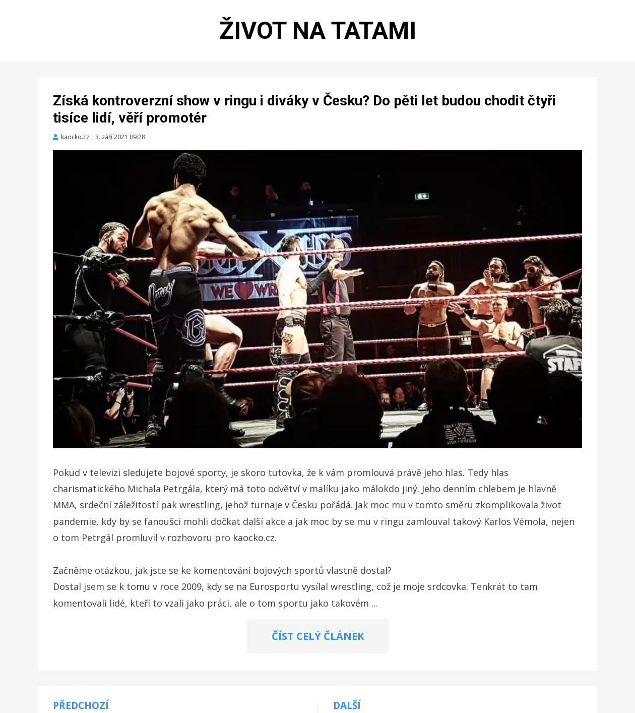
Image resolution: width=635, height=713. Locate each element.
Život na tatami (317, 30)
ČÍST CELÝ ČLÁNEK (318, 636)
